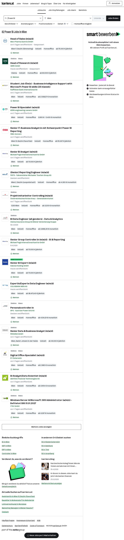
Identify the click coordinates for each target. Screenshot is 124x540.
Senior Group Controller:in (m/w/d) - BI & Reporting (37, 239)
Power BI (9, 32)
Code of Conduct (37, 526)
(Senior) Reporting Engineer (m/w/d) (29, 172)
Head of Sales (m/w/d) (21, 38)
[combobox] (23, 18)
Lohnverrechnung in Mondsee (14, 504)
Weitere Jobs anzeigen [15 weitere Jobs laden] (41, 427)
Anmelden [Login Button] (114, 3)
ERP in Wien (6, 450)
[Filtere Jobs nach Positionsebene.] (48, 24)
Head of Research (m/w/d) (24, 63)
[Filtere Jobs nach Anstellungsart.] (30, 24)
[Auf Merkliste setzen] (14, 53)
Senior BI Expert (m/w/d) (23, 263)
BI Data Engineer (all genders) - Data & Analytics (36, 219)
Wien (24, 32)
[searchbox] (23, 18)
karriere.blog (48, 459)
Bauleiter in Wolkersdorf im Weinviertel (18, 500)
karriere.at (27, 492)
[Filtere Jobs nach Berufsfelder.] (13, 24)
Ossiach (5, 512)
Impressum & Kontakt (25, 520)
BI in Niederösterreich (51, 442)
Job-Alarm (71, 10)
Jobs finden (113, 18)
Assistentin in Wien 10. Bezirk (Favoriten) (18, 496)
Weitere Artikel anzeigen (52, 483)
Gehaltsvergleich (9, 486)
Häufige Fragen (8, 520)
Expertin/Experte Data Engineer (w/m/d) (32, 283)
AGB (38, 520)
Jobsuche (41, 10)
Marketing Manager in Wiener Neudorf (17, 508)
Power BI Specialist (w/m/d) (25, 107)
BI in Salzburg (47, 446)
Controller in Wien (9, 453)
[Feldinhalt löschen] (40, 18)
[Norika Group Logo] (13, 530)
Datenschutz (7, 526)
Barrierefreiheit (21, 526)
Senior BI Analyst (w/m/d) (23, 151)
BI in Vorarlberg (48, 453)
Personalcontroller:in (22, 307)
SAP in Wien (6, 446)
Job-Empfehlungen (56, 10)
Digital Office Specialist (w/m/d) (27, 355)
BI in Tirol (45, 450)
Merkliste (83, 10)
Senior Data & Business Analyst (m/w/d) (31, 331)
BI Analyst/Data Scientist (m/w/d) (28, 375)
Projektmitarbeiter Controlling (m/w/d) (31, 195)
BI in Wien (5, 442)
